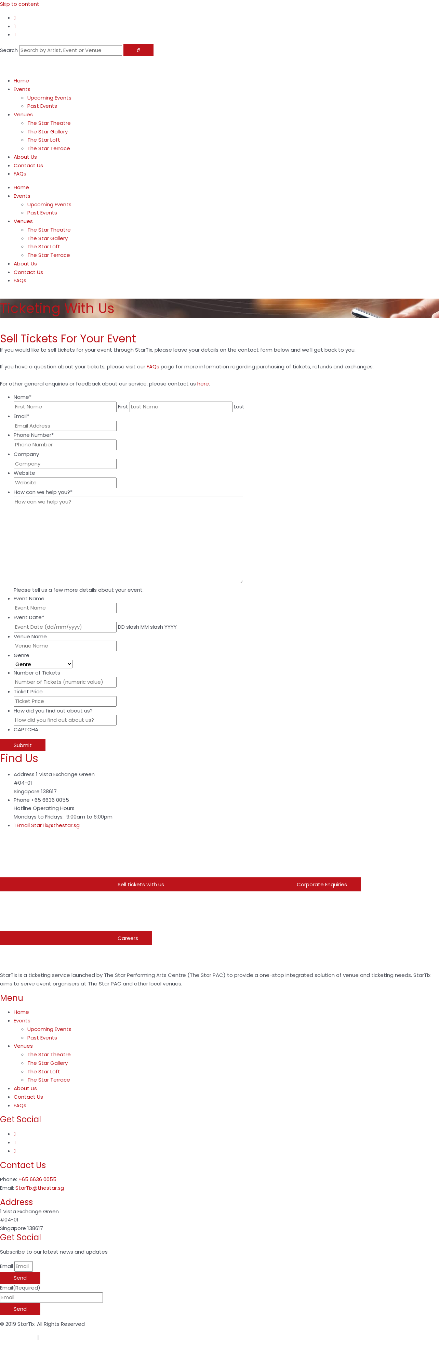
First (123, 406)
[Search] (138, 50)
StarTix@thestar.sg (39, 1187)
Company (26, 454)
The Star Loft (43, 139)
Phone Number (34, 435)
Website (24, 472)
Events (22, 89)
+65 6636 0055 (37, 1179)
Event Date (29, 617)
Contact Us (28, 165)
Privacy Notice (18, 1337)
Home (21, 80)
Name (22, 397)
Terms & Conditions (65, 1337)
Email (21, 416)
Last (239, 406)
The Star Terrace (48, 148)
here (203, 383)
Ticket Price (28, 691)
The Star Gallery (47, 131)
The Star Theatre (49, 123)
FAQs (20, 173)
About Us (25, 156)
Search (9, 50)
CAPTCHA (26, 729)
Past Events (42, 105)
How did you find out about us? (53, 710)
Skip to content (19, 4)
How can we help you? (43, 492)
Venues (23, 114)
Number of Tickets (37, 672)
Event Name (29, 598)
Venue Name (30, 636)
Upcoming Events (49, 97)
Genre (21, 655)
